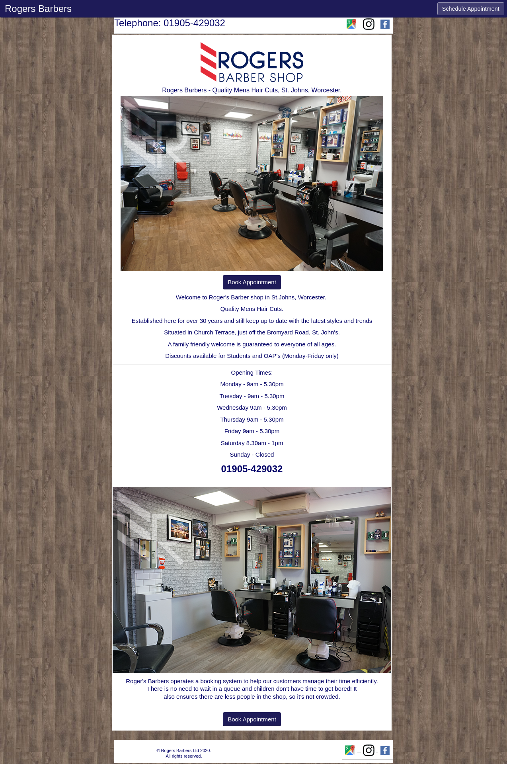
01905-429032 (252, 468)
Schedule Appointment (470, 9)
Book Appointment (252, 282)
